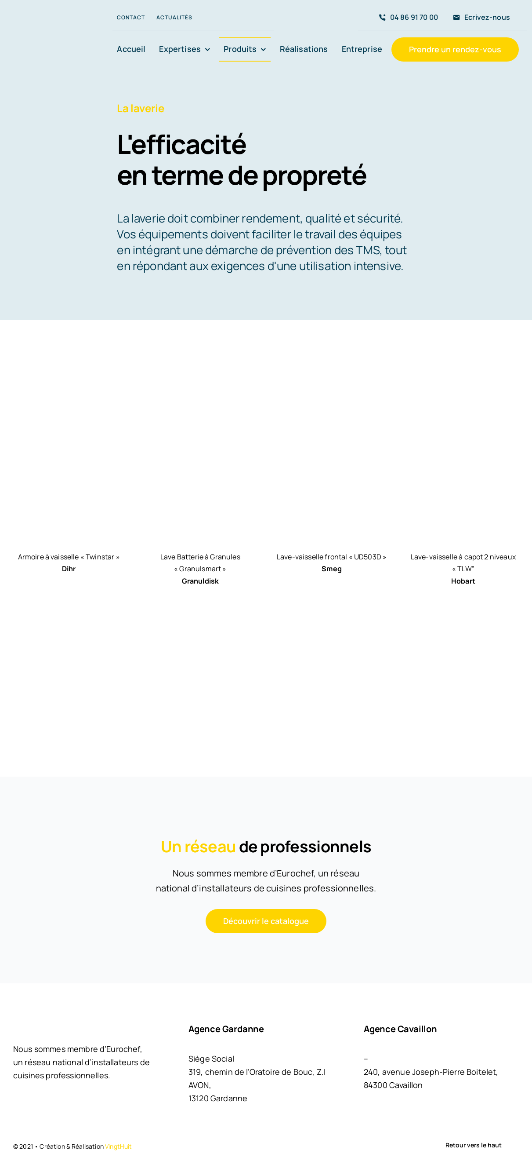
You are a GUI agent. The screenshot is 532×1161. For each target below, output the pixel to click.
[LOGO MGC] (51, 28)
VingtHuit (118, 1146)
